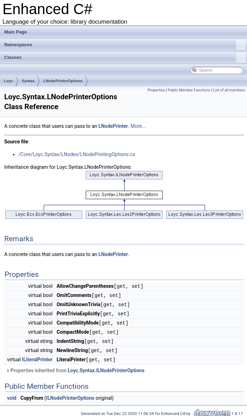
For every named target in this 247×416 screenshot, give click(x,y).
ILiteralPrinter (37, 356)
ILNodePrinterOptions (70, 395)
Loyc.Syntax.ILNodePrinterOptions (106, 367)
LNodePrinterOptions (63, 81)
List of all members (229, 90)
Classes (125, 58)
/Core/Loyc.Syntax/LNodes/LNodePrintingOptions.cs (76, 154)
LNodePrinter (113, 126)
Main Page (15, 32)
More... (138, 126)
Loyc (8, 81)
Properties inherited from (75, 367)
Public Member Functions (189, 90)
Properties (156, 90)
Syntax (28, 81)
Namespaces (125, 45)
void (11, 395)
